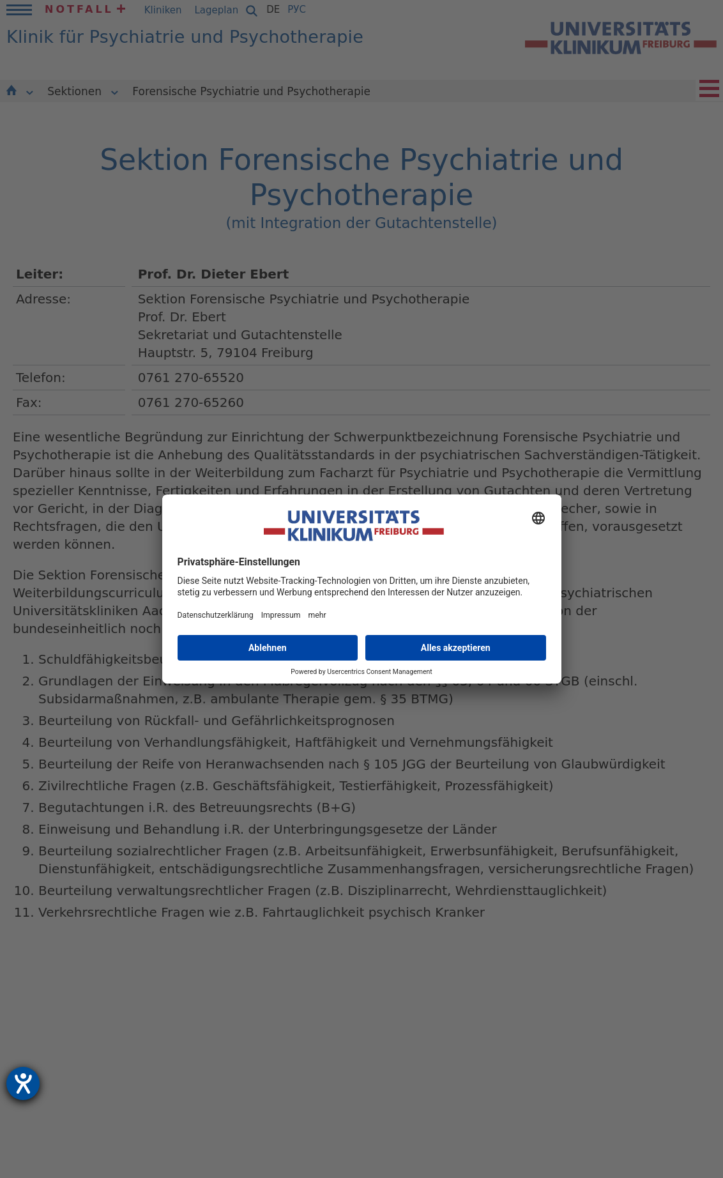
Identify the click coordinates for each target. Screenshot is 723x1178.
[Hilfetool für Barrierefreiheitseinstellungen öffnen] (23, 1083)
